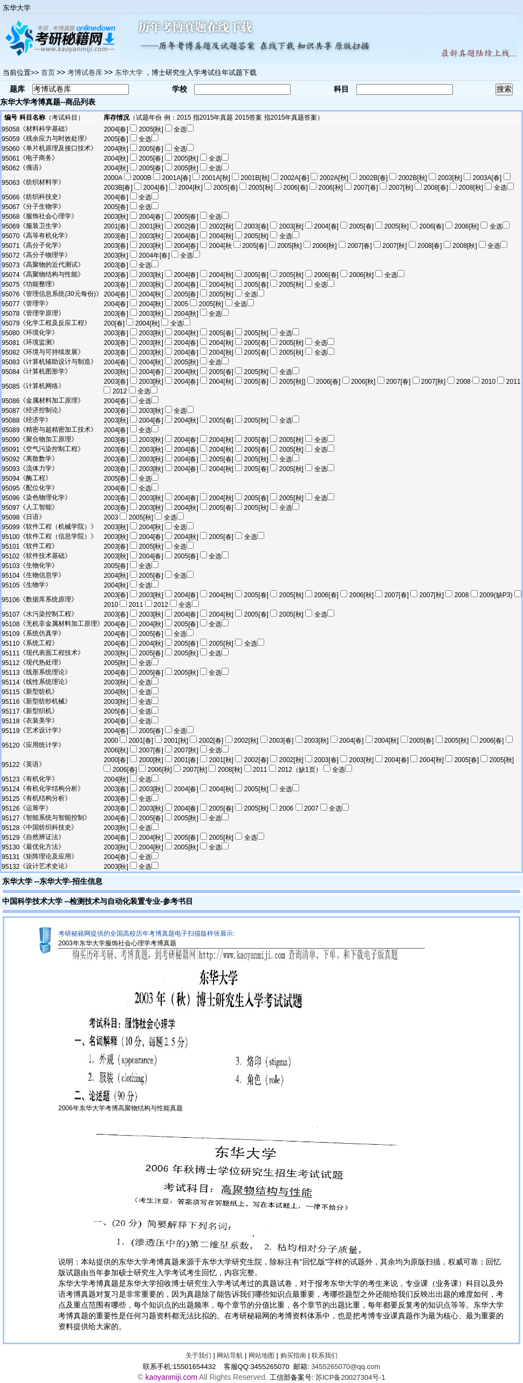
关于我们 (198, 1355)
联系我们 (325, 1355)
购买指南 (293, 1355)
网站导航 (230, 1355)
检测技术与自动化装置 (107, 901)
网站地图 (261, 1355)
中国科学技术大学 (32, 901)
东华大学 (17, 881)
